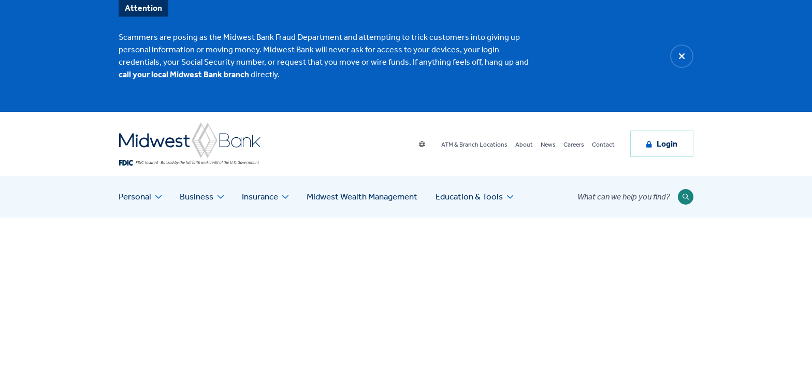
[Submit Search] (685, 197)
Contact (603, 144)
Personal (135, 196)
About (524, 144)
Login (667, 144)
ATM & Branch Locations (474, 144)
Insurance (260, 196)
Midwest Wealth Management (362, 196)
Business (196, 196)
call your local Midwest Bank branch (184, 74)
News (548, 144)
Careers (573, 144)
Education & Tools (469, 196)
